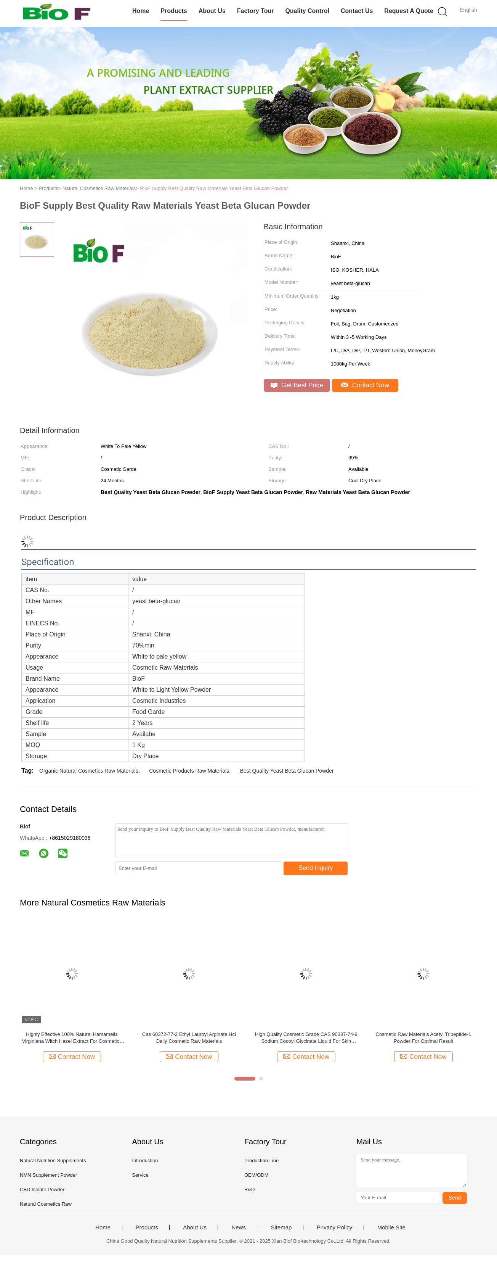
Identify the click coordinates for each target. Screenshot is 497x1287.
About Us (212, 11)
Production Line (261, 1160)
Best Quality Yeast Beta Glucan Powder (287, 771)
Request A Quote (408, 11)
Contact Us (357, 11)
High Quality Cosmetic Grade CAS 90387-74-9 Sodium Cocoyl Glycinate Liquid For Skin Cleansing (306, 1038)
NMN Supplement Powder (48, 1175)
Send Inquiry (316, 868)
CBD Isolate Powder (42, 1189)
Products (173, 11)
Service (140, 1175)
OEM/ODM (256, 1175)
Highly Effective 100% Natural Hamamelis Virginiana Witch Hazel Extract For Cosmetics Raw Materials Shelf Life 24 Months (72, 1038)
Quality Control (307, 11)
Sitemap (281, 1227)
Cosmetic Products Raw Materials (189, 771)
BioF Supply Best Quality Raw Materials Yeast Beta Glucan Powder (214, 188)
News (238, 1227)
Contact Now (365, 385)
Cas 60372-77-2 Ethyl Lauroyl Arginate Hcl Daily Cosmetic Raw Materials (189, 1037)
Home (140, 11)
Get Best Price (297, 385)
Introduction (145, 1160)
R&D (249, 1189)
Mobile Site (391, 1227)
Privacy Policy (334, 1227)
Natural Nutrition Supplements (53, 1160)
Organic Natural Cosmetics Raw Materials (88, 771)
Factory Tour (255, 11)
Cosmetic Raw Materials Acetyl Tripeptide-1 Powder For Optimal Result (423, 1037)
